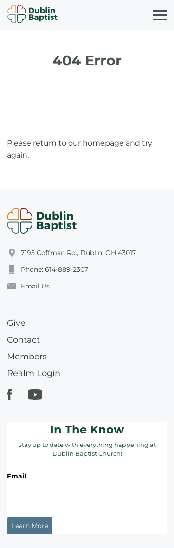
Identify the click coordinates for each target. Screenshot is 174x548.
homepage (103, 143)
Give (16, 323)
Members (27, 356)
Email (16, 476)
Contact (23, 340)
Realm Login (33, 373)
